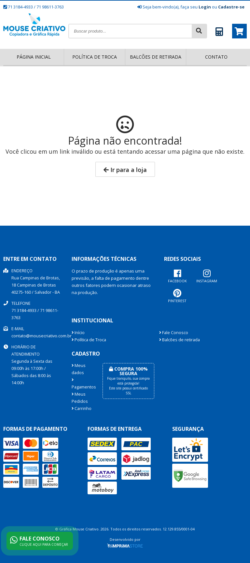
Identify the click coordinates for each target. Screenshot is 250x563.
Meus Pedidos (80, 397)
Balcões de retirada (155, 57)
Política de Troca (94, 57)
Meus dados (79, 369)
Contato (216, 57)
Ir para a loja (125, 170)
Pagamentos (82, 384)
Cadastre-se (231, 7)
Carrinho (81, 408)
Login (205, 7)
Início (78, 332)
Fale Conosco (173, 332)
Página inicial (34, 57)
